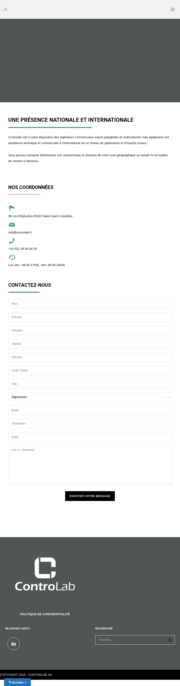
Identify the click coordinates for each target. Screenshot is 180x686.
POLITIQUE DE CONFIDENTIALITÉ (45, 620)
